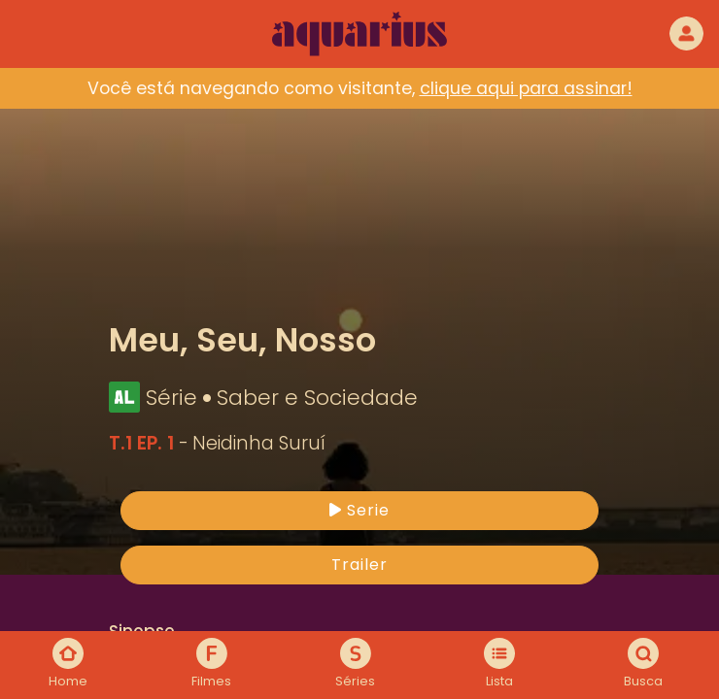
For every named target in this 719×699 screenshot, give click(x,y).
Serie (359, 510)
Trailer (359, 564)
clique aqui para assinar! (526, 88)
